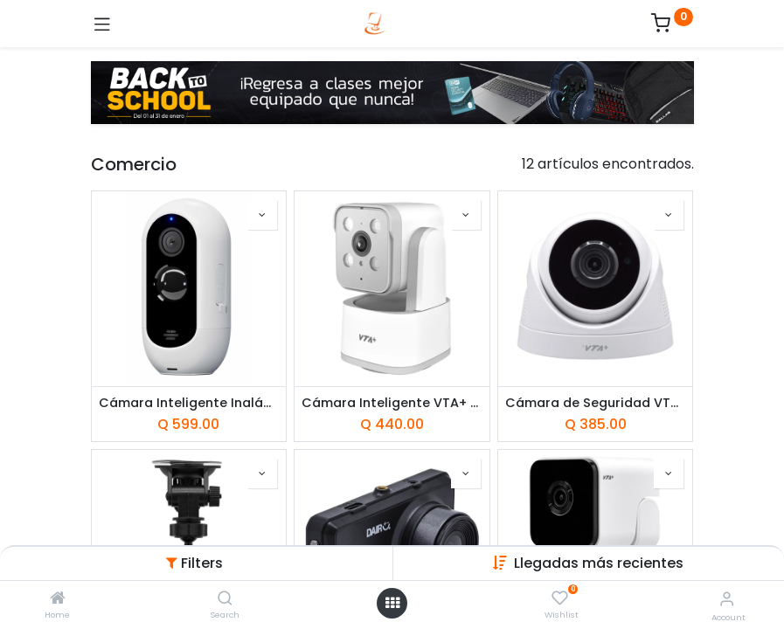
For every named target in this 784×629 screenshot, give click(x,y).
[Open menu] (392, 602)
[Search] (225, 599)
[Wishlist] (560, 598)
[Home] (58, 599)
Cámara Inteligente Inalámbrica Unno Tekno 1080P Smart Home (189, 402)
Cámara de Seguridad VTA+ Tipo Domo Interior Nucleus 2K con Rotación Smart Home (595, 402)
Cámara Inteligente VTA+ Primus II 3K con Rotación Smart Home (392, 402)
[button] (598, 563)
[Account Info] (726, 599)
